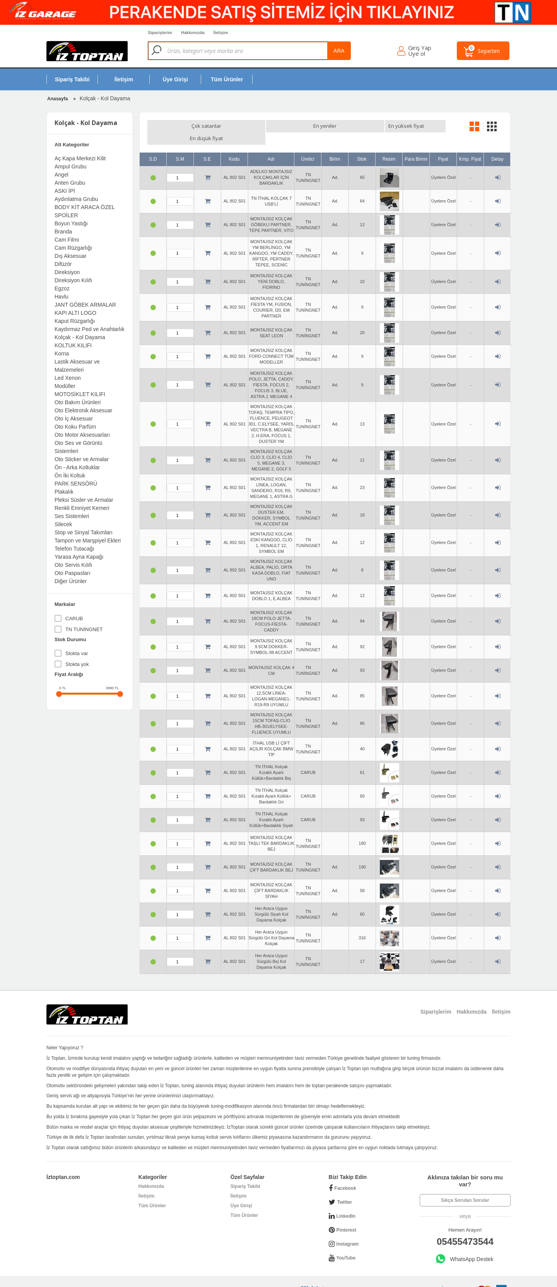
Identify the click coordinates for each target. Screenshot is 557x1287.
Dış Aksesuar (70, 256)
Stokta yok (77, 664)
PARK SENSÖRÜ (76, 483)
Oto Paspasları (73, 573)
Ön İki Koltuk (70, 475)
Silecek (63, 524)
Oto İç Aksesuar (74, 418)
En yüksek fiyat (354, 125)
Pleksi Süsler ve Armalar (84, 500)
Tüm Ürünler (152, 1193)
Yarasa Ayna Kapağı (79, 557)
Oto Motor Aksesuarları (82, 435)
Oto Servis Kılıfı (73, 565)
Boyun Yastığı (71, 223)
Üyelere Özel (443, 165)
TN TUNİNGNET (84, 629)
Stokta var (76, 653)
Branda (63, 231)
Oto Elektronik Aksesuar (83, 410)
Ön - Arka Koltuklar (77, 467)
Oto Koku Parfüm (75, 427)
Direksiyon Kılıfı (73, 280)
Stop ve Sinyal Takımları (84, 532)
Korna (62, 353)
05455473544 (465, 1229)
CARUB (74, 618)
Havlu (61, 296)
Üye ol (418, 54)
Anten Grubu (70, 183)
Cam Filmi (67, 240)
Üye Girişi (241, 1193)
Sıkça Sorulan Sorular (465, 1188)
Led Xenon (68, 378)
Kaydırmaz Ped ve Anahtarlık (90, 329)
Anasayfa (57, 98)
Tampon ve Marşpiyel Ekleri (88, 540)
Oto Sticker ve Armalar (82, 459)
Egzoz (62, 288)
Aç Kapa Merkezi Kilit (80, 158)
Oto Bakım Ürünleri (78, 402)
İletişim (146, 1183)
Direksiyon (67, 272)
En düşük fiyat (301, 125)
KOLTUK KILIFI (73, 345)
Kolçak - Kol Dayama (80, 337)
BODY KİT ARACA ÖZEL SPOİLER (84, 211)
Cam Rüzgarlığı (73, 248)
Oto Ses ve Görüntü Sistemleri (79, 447)
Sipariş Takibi (245, 1174)
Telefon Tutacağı (74, 549)
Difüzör (63, 264)
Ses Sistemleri (72, 516)
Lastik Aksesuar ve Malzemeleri (77, 366)
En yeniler (239, 125)
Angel (61, 175)
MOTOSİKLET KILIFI (80, 394)
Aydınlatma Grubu (76, 199)
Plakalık (64, 492)
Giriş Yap (421, 48)
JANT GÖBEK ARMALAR (85, 305)
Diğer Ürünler (71, 581)
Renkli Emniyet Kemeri (82, 508)
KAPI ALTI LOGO (75, 313)
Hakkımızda (151, 1174)
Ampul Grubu (70, 166)
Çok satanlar (178, 125)
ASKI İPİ (65, 191)
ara (360, 50)
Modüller (65, 386)
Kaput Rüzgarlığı (75, 321)
